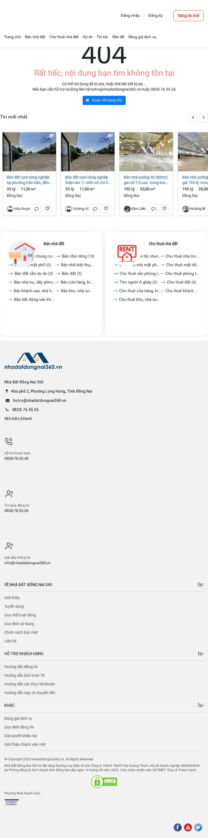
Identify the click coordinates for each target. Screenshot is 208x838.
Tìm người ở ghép (138, 282)
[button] (203, 117)
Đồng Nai (14, 195)
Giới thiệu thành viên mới (25, 744)
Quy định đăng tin (19, 727)
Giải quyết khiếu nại (20, 736)
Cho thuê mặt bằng (183, 264)
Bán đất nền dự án (34, 273)
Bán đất (72, 273)
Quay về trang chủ (104, 100)
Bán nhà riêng (78, 256)
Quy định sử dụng (19, 624)
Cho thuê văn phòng (140, 273)
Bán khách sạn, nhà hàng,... (35, 290)
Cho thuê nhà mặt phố (140, 264)
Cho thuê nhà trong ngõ (183, 256)
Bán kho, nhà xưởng (78, 290)
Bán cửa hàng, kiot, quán (78, 282)
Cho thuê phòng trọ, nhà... (182, 273)
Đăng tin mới (188, 16)
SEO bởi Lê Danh (18, 418)
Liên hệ (10, 641)
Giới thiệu (12, 598)
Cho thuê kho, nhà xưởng (140, 299)
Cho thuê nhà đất (163, 244)
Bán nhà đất (54, 244)
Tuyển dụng (14, 606)
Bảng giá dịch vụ (18, 718)
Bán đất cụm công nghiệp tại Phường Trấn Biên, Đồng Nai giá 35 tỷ (29, 180)
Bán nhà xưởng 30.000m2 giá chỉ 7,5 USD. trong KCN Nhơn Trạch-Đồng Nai (146, 180)
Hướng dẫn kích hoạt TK (24, 675)
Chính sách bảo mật (21, 632)
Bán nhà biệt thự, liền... (78, 264)
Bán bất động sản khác (35, 299)
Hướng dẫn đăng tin (21, 667)
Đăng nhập (130, 15)
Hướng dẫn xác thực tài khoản (29, 684)
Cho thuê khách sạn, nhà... (182, 290)
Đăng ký (155, 15)
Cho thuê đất (181, 282)
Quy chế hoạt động (20, 615)
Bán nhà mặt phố (33, 264)
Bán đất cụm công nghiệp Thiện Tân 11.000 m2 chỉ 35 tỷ (87, 180)
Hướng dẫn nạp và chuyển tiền (30, 693)
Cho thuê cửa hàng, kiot (140, 290)
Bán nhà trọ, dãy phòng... (35, 282)
